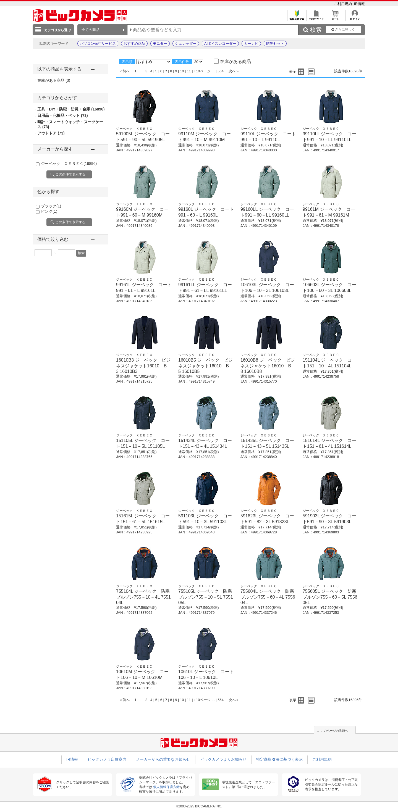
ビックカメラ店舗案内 (107, 759)
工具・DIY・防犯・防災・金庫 (71, 109)
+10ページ (202, 71)
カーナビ (251, 43)
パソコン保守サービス (98, 43)
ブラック (51, 206)
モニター (160, 43)
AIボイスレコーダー (220, 43)
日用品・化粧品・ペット (62, 115)
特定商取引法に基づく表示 (279, 759)
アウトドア (51, 133)
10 (182, 71)
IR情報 (359, 4)
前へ (126, 71)
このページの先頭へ (334, 730)
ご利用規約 (343, 4)
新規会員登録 (297, 17)
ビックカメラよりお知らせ (223, 759)
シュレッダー (186, 43)
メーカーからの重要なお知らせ (163, 759)
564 (221, 71)
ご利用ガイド (316, 17)
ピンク (49, 211)
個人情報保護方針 (166, 787)
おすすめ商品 (134, 43)
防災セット (275, 43)
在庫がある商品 (53, 80)
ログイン (355, 17)
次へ (232, 71)
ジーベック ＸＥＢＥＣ (69, 163)
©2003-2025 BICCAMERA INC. (199, 806)
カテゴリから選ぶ (57, 30)
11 (189, 71)
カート (335, 17)
